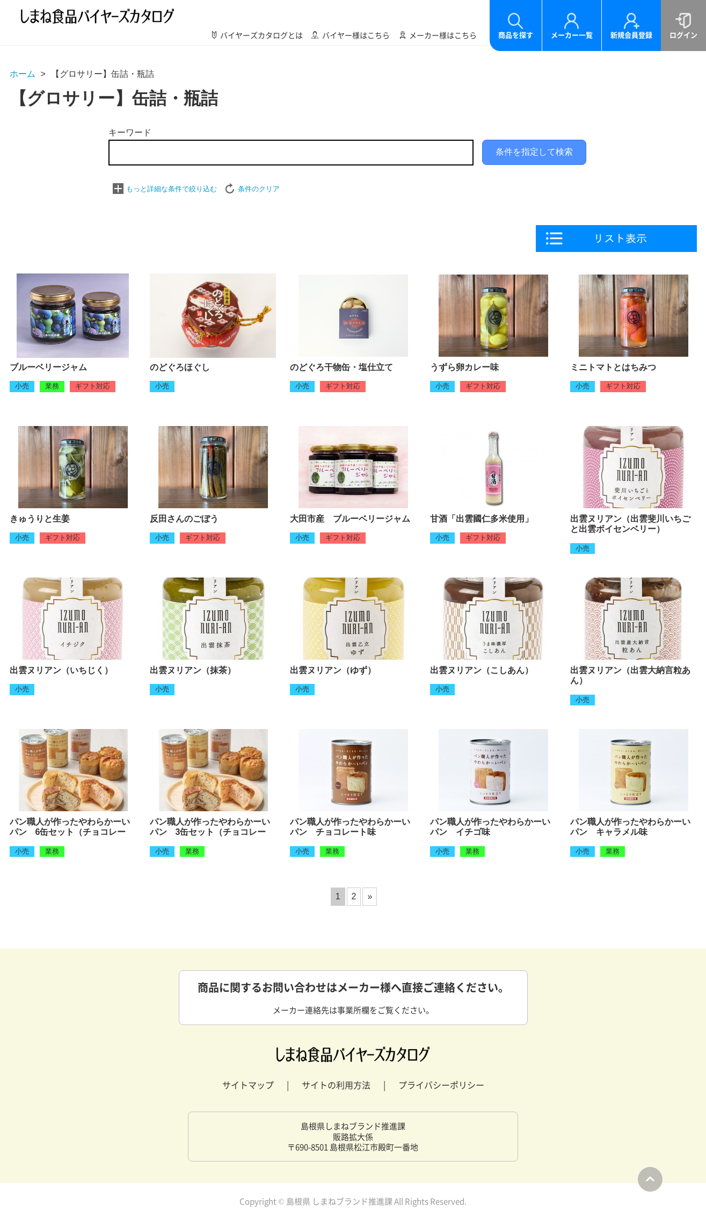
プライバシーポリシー (441, 1084)
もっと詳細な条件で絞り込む (171, 189)
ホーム (22, 73)
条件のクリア (259, 189)
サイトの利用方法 (336, 1084)
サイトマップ (248, 1084)
